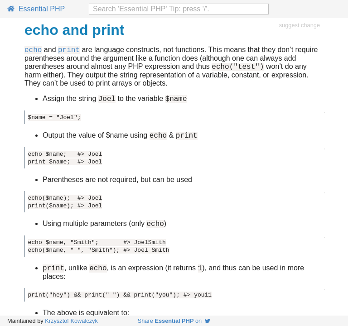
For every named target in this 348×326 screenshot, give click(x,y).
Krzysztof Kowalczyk (71, 320)
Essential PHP (36, 9)
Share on (174, 320)
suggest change (299, 25)
